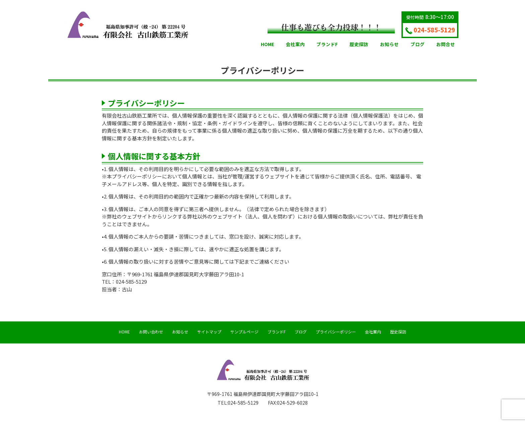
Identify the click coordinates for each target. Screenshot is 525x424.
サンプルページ (244, 331)
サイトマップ (209, 331)
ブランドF (277, 331)
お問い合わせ (151, 331)
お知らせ (180, 331)
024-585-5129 (430, 29)
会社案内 (373, 331)
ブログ (301, 331)
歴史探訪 (398, 331)
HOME (124, 331)
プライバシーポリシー (336, 331)
